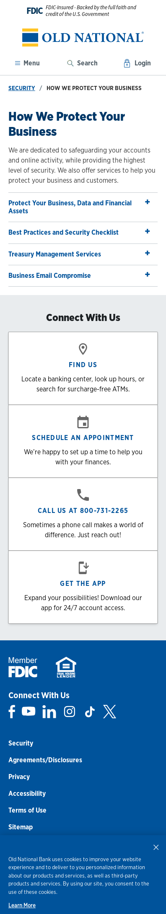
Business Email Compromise (79, 274)
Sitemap (20, 827)
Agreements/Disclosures (45, 760)
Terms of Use (27, 810)
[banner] (83, 37)
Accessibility (27, 793)
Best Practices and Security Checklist (79, 231)
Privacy (19, 777)
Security (21, 88)
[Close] (156, 847)
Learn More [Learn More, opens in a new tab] (22, 905)
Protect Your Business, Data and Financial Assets (79, 205)
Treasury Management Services (79, 253)
